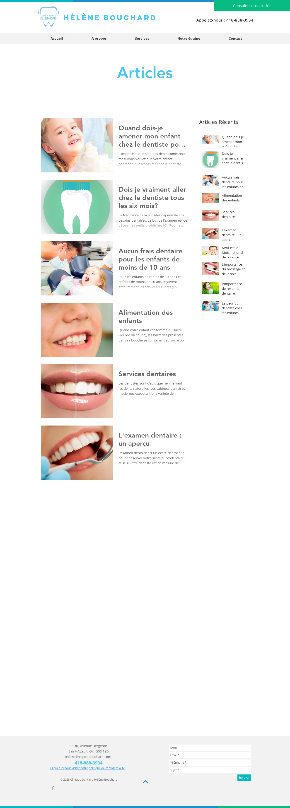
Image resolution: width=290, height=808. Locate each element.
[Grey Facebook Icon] (53, 788)
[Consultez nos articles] (252, 5)
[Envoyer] (244, 777)
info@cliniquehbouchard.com (88, 756)
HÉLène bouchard (110, 17)
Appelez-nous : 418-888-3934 (225, 20)
